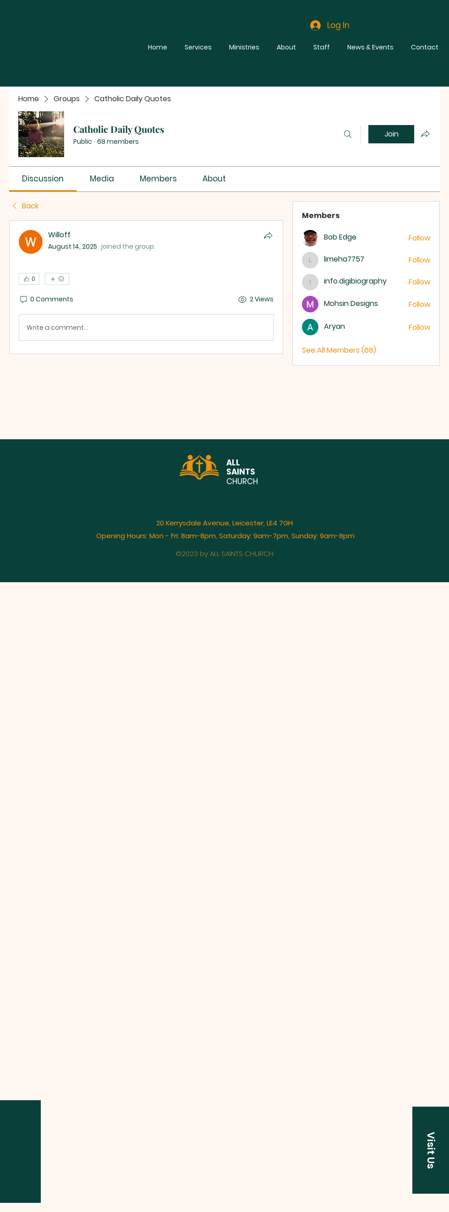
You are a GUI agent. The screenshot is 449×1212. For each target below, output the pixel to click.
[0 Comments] (46, 299)
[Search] (347, 134)
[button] (430, 1150)
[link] (43, 178)
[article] (146, 287)
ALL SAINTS (240, 467)
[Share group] (425, 133)
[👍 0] (29, 279)
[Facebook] (32, 322)
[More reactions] (57, 279)
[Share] (268, 235)
